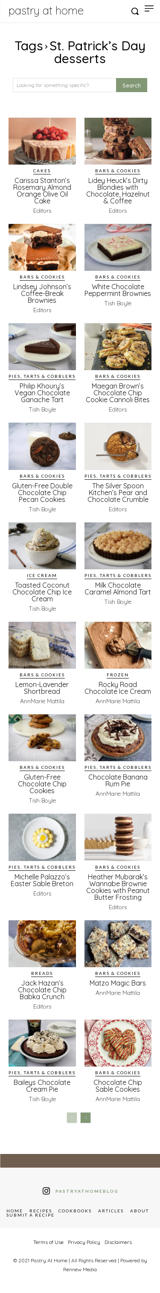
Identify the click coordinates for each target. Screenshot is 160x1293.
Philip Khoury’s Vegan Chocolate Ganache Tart (42, 393)
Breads (42, 973)
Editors (42, 211)
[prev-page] (72, 1117)
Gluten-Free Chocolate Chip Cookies (42, 784)
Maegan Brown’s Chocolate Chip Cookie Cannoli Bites (118, 393)
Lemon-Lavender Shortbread (42, 688)
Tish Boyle (117, 303)
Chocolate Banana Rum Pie (118, 780)
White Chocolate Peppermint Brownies (117, 290)
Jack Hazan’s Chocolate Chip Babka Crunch (42, 990)
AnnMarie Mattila (42, 701)
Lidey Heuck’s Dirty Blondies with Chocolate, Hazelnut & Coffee (118, 190)
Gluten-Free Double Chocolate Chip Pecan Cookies (42, 492)
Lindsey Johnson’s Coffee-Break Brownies (42, 293)
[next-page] (85, 1117)
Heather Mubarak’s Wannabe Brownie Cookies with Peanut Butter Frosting (118, 887)
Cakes (42, 170)
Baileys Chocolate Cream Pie (42, 1085)
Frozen (118, 674)
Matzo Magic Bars (118, 983)
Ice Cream (42, 575)
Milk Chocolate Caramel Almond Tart (117, 588)
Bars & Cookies (117, 170)
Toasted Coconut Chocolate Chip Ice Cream (42, 592)
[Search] (131, 85)
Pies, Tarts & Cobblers (42, 376)
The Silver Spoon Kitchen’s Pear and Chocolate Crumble (117, 492)
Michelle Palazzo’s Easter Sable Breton (42, 880)
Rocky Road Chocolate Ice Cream (117, 688)
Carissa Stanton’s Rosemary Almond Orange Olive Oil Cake (42, 190)
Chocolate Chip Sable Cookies (117, 1085)
